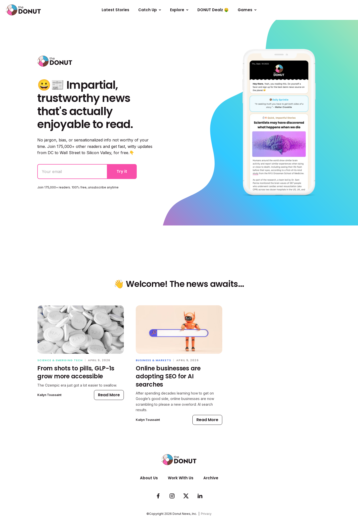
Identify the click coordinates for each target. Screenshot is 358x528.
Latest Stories (115, 9)
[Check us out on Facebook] (158, 496)
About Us (149, 478)
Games (247, 9)
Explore (179, 9)
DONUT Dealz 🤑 (213, 9)
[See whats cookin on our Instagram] (172, 496)
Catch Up (149, 9)
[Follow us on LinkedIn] (200, 496)
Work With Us (180, 478)
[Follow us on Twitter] (186, 496)
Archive (210, 478)
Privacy (206, 514)
